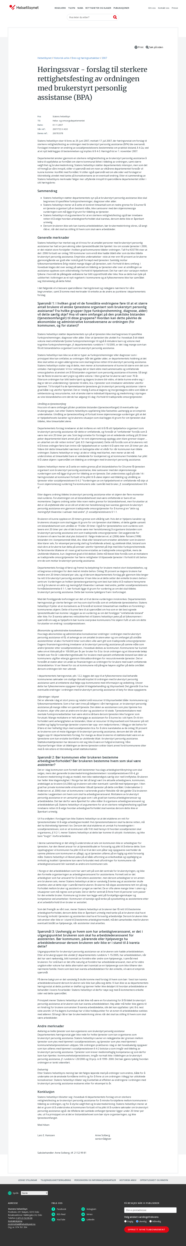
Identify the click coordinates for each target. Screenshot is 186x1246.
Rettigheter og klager (98, 8)
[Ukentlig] (137, 1221)
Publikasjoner (121, 8)
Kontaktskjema (15, 1221)
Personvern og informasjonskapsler (95, 1180)
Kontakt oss (163, 8)
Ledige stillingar (27, 1180)
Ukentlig (141, 1221)
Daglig (128, 1221)
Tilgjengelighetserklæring (56, 1180)
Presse (175, 8)
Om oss (152, 8)
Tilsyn (71, 8)
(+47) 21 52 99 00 (24, 1218)
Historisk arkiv (127, 1180)
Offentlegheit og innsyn (154, 1180)
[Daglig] (125, 1221)
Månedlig (155, 1221)
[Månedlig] (150, 1221)
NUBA (80, 8)
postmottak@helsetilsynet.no (21, 1224)
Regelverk (60, 8)
